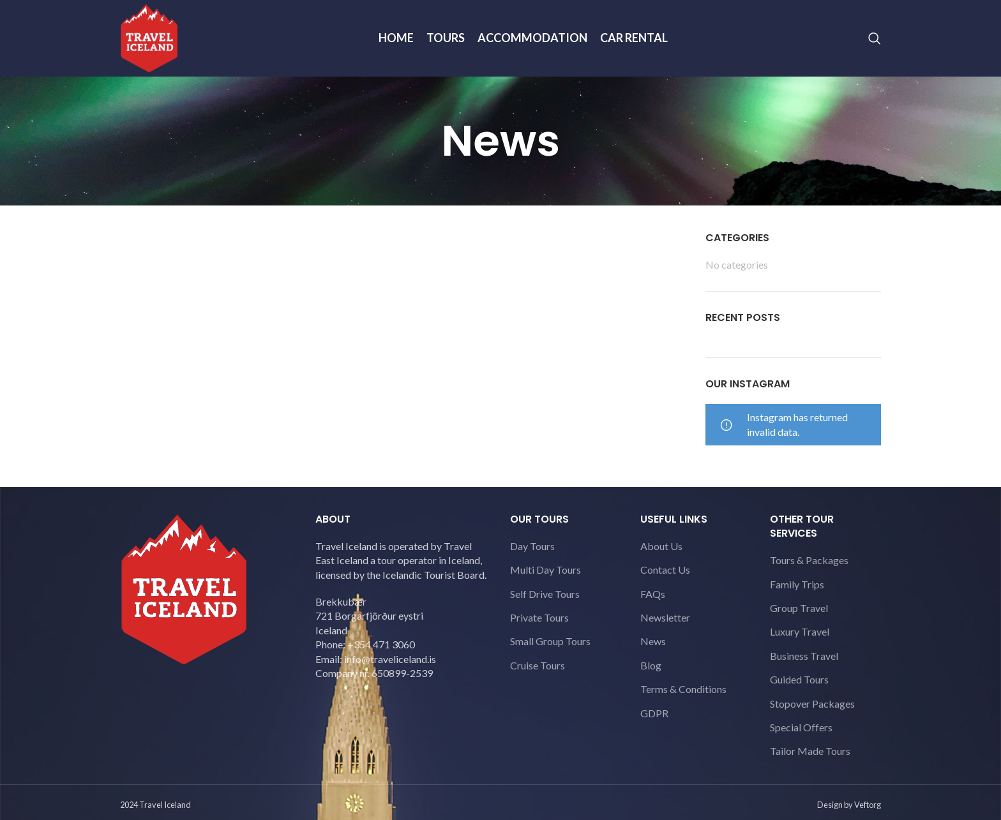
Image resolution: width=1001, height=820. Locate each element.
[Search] (874, 38)
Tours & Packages (809, 560)
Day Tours (532, 546)
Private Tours (539, 617)
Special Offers (801, 727)
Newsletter (665, 617)
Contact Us (665, 569)
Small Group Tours (550, 641)
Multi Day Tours (545, 569)
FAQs (652, 594)
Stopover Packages (812, 703)
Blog (650, 665)
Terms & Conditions (683, 689)
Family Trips (797, 584)
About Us (661, 546)
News (653, 641)
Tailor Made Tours (810, 751)
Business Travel (804, 656)
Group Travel (799, 608)
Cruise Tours (537, 665)
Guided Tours (799, 679)
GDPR (654, 713)
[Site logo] (149, 37)
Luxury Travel (799, 631)
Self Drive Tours (545, 594)
